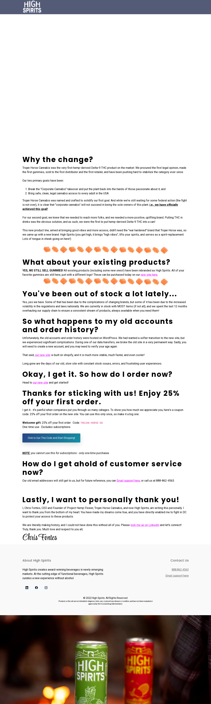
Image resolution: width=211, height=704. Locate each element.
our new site (42, 355)
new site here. (149, 274)
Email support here (128, 480)
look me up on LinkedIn (144, 525)
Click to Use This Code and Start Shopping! (51, 437)
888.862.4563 (180, 569)
